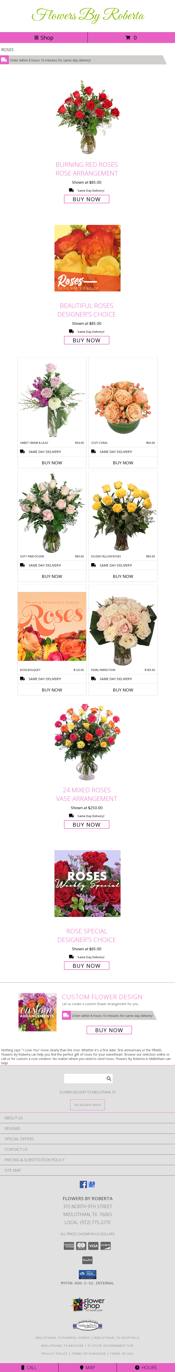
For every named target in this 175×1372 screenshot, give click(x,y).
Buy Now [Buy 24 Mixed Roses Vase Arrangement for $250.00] (87, 824)
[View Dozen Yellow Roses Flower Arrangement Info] (123, 512)
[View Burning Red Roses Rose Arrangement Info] (87, 117)
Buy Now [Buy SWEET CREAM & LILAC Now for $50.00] (52, 463)
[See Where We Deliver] (87, 1105)
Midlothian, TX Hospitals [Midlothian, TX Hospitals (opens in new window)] (116, 1338)
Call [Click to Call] (29, 1367)
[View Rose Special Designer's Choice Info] (87, 883)
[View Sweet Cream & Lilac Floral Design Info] (52, 399)
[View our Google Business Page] (91, 1186)
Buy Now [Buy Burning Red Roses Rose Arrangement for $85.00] (87, 199)
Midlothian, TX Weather (62, 1346)
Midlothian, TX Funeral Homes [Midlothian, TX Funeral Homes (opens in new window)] (63, 1338)
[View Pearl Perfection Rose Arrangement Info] (123, 626)
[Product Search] (88, 1078)
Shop (43, 37)
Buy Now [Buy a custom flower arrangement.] (109, 1030)
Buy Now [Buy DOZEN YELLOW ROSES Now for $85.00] (123, 576)
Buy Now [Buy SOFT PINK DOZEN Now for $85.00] (52, 576)
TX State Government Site (111, 1346)
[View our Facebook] (83, 1186)
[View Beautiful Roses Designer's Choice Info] (87, 258)
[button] (87, 1274)
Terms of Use (122, 1354)
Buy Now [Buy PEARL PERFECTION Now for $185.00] (123, 690)
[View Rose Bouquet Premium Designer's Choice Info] (52, 626)
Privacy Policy (54, 1354)
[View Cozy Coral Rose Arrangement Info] (123, 399)
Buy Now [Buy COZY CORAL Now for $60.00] (123, 463)
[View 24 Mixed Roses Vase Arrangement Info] (87, 742)
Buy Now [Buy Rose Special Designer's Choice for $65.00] (87, 965)
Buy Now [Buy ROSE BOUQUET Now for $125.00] (52, 690)
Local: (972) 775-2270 (87, 1222)
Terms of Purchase (89, 1354)
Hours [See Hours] (146, 1367)
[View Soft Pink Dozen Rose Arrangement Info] (52, 512)
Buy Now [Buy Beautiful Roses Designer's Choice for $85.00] (87, 340)
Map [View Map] (87, 1367)
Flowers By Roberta (87, 16)
